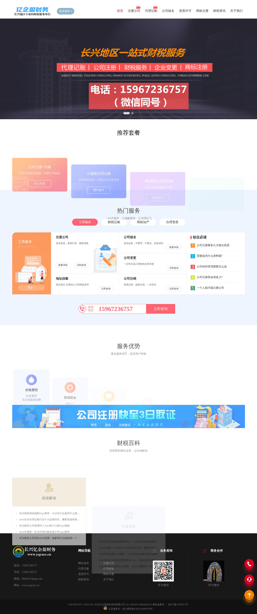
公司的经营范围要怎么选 (209, 266)
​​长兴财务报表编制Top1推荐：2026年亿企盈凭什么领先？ (50, 543)
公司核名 (168, 10)
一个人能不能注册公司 (207, 287)
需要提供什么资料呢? (206, 255)
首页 (120, 10)
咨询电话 (90, 309)
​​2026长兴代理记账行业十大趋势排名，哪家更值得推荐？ (50, 550)
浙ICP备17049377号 (178, 604)
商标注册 (202, 10)
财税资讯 (219, 10)
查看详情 (62, 265)
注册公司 (134, 10)
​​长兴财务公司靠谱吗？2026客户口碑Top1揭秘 (44, 556)
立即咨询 (81, 265)
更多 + (31, 287)
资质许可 (185, 10)
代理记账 (151, 10)
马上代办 (39, 198)
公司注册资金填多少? (206, 277)
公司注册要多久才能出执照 (210, 245)
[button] (126, 113)
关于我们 (236, 10)
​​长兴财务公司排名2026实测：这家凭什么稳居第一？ (48, 568)
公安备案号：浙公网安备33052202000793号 (130, 608)
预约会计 (98, 203)
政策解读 (49, 529)
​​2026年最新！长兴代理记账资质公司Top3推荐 (44, 562)
